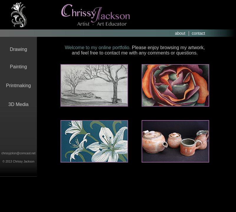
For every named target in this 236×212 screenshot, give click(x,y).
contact (198, 33)
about (180, 33)
